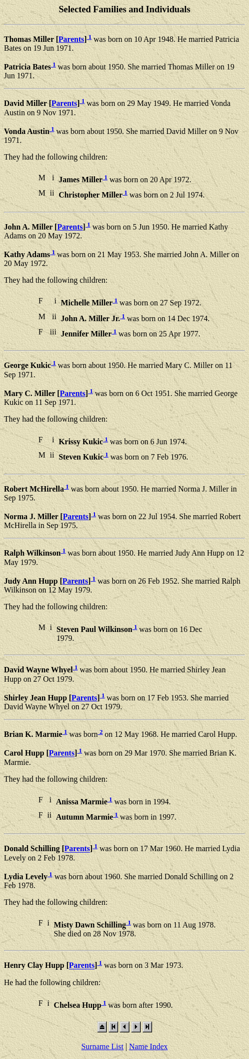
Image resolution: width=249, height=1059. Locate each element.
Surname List (102, 1046)
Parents (71, 39)
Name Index (148, 1046)
